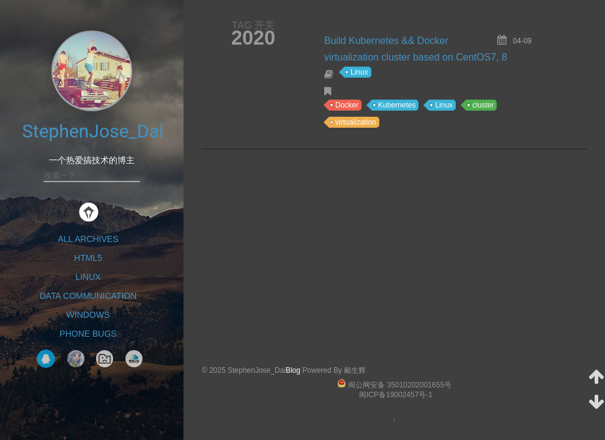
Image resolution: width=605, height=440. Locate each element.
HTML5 (88, 258)
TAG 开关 (253, 25)
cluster (483, 105)
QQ (46, 359)
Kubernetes (396, 105)
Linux (87, 277)
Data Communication (88, 296)
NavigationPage (104, 358)
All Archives (88, 239)
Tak (75, 358)
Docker (346, 105)
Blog (293, 370)
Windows (88, 315)
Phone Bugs (87, 334)
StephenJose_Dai (92, 131)
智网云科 (134, 358)
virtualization (355, 122)
